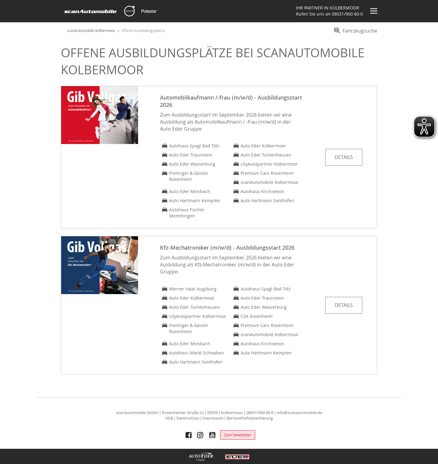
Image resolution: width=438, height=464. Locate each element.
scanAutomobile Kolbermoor (91, 30)
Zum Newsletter (237, 434)
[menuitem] (354, 33)
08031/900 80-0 (347, 14)
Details (344, 157)
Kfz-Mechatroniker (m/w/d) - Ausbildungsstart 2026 (227, 247)
